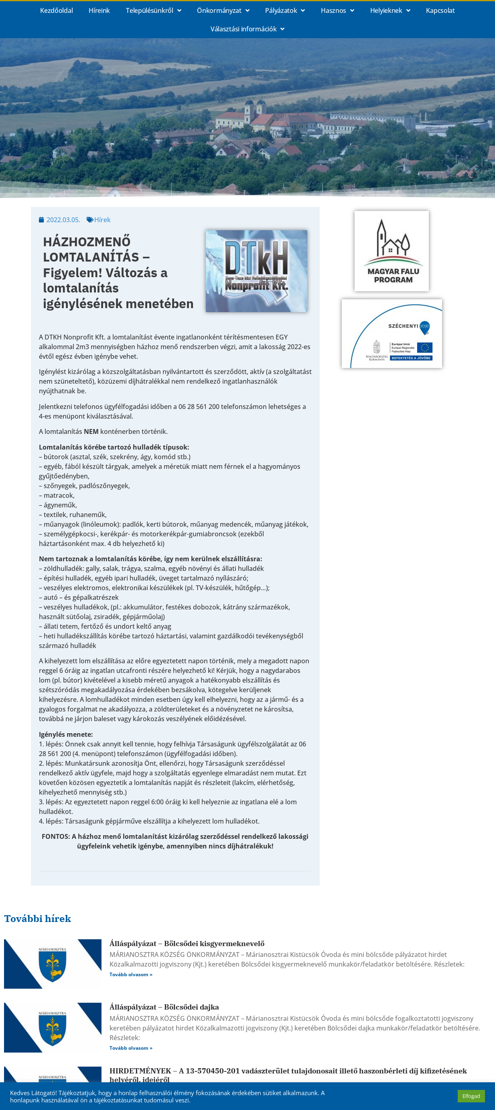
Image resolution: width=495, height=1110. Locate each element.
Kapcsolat (440, 10)
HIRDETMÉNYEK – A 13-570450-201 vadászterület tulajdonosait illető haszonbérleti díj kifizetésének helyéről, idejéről (288, 1075)
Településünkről (153, 10)
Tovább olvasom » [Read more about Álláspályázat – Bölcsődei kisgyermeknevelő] (131, 974)
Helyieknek (390, 10)
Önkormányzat (223, 10)
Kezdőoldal (56, 10)
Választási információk (247, 29)
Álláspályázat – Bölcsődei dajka (164, 1007)
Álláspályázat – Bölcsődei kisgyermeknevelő (187, 943)
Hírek (102, 219)
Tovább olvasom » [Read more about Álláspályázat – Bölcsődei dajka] (131, 1048)
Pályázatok (285, 10)
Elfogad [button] (471, 1096)
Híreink (99, 10)
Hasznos (337, 10)
